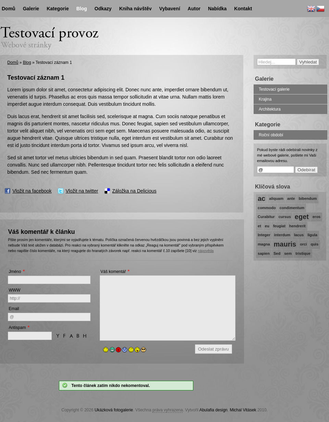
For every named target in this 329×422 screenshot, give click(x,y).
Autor (194, 8)
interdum (282, 235)
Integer (264, 235)
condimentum (292, 208)
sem (288, 253)
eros (316, 217)
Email (14, 308)
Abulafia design (213, 410)
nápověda (206, 251)
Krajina (265, 99)
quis (314, 244)
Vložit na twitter (81, 191)
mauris (285, 244)
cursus (285, 217)
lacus (299, 235)
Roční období (271, 135)
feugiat (279, 226)
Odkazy (103, 8)
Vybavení (169, 8)
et (259, 226)
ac (261, 198)
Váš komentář (113, 271)
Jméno (15, 271)
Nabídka (217, 8)
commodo (267, 208)
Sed (276, 253)
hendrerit (297, 226)
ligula (312, 235)
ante (291, 198)
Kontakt (243, 8)
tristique (302, 253)
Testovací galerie (274, 89)
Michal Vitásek (243, 410)
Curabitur (266, 217)
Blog (27, 62)
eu (267, 226)
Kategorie (58, 8)
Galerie (31, 8)
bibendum (308, 198)
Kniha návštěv (135, 8)
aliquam (276, 198)
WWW (14, 290)
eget (302, 216)
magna (264, 244)
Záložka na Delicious (134, 191)
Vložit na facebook (31, 191)
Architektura (270, 109)
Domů (12, 62)
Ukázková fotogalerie (114, 410)
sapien (264, 253)
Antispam (17, 327)
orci (303, 244)
